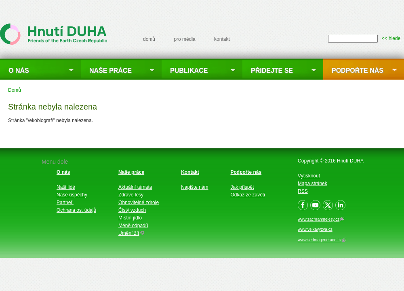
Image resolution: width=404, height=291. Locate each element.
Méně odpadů (133, 225)
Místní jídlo (130, 218)
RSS (303, 191)
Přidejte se (272, 70)
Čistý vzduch (132, 210)
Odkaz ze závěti (248, 195)
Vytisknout (309, 176)
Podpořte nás (357, 70)
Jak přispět (242, 187)
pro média (184, 39)
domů (149, 39)
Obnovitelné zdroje (138, 202)
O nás (18, 70)
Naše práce (110, 70)
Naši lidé (66, 187)
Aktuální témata (135, 187)
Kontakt (190, 172)
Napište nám (194, 187)
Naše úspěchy (72, 195)
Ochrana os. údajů (76, 210)
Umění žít (131, 233)
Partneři (65, 202)
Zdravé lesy (130, 195)
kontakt (222, 39)
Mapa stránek (312, 183)
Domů (14, 90)
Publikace (189, 70)
